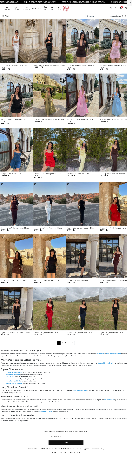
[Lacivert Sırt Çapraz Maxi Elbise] (82, 308)
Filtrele (5, 16)
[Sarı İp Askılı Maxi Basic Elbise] (82, 150)
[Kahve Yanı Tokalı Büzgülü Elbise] (16, 256)
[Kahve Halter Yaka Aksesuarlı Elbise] (16, 204)
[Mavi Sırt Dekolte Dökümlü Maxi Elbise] (115, 95)
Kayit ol (66, 442)
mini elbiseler (59, 400)
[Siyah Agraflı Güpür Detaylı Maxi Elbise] (49, 41)
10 (72, 343)
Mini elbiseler (5, 363)
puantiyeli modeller (98, 418)
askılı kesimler (109, 418)
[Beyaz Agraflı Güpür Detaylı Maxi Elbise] (16, 41)
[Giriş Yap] (116, 8)
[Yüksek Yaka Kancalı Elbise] (82, 256)
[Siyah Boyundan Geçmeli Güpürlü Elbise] (16, 95)
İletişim (78, 449)
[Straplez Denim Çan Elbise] (16, 150)
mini (8, 418)
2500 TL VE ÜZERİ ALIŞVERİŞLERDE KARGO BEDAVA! (92, 2)
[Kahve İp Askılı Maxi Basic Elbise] (115, 150)
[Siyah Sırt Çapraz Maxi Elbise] (115, 308)
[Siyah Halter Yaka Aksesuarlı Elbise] (82, 204)
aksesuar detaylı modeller (40, 402)
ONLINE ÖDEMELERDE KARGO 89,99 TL (49, 2)
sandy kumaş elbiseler (76, 365)
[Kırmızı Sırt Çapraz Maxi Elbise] (49, 308)
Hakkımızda (32, 449)
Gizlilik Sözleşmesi (46, 449)
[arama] (126, 8)
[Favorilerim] (111, 8)
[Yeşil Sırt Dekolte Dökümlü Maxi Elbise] (49, 95)
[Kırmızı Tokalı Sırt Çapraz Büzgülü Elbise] (49, 150)
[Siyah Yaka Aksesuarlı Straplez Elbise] (16, 308)
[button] (16, 8)
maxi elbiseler (56, 363)
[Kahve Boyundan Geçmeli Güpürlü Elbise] (82, 41)
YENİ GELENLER (7, 8)
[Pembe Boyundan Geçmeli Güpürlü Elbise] (115, 41)
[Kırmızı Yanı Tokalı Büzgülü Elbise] (115, 204)
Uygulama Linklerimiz (91, 449)
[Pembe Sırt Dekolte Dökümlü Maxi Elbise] (82, 95)
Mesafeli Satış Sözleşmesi (64, 449)
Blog (102, 449)
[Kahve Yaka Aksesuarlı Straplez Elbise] (115, 256)
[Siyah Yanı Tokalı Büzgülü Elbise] (49, 256)
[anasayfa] (66, 8)
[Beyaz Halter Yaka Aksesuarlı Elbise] (49, 204)
